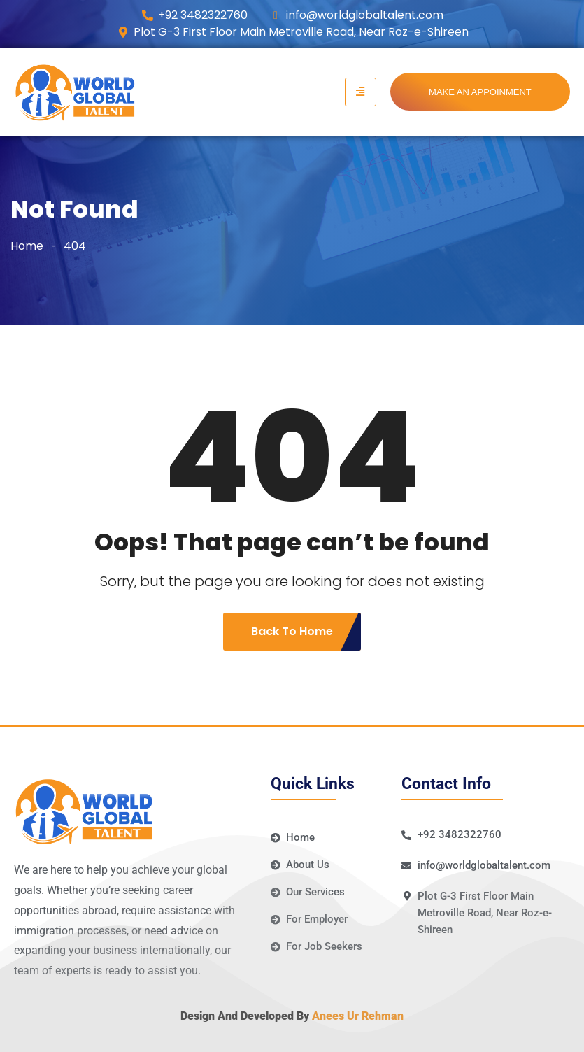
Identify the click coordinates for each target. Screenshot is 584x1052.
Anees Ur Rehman (358, 1016)
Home (26, 246)
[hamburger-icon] (360, 92)
